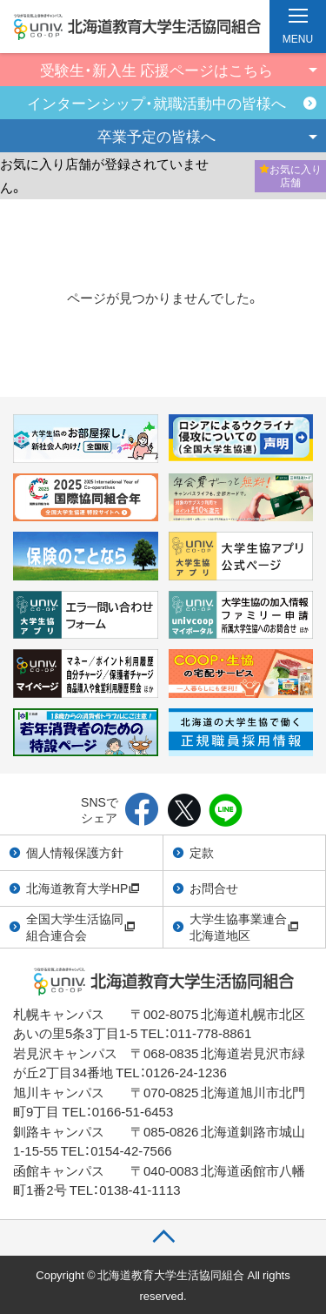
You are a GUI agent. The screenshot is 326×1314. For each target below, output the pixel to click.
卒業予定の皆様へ (156, 135)
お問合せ (214, 887)
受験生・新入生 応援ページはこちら (156, 69)
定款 (202, 852)
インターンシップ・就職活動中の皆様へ (156, 102)
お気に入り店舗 (290, 176)
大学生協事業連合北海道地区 (244, 926)
